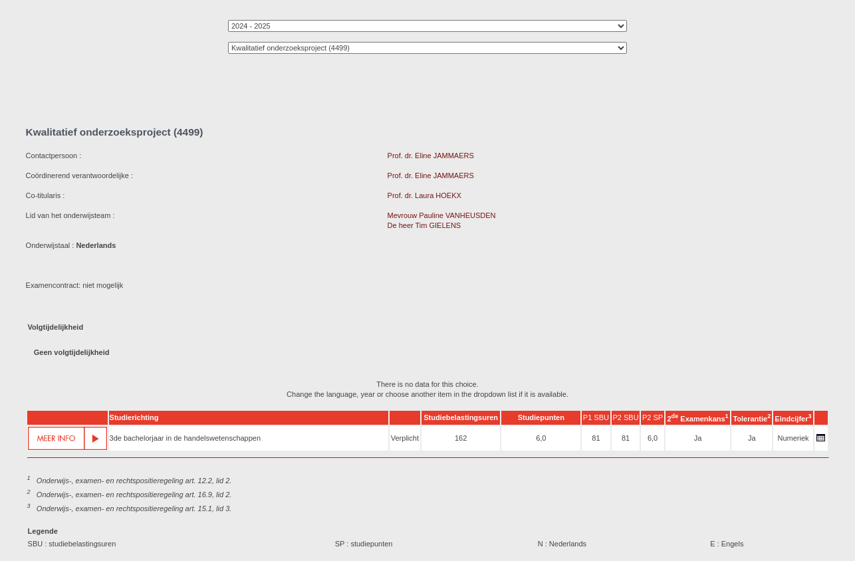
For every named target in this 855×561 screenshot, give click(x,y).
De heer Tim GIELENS (424, 225)
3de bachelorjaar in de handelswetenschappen (185, 438)
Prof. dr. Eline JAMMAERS (431, 156)
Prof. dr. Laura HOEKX (424, 195)
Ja (698, 438)
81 (596, 438)
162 (461, 438)
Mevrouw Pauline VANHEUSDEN (442, 215)
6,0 (541, 438)
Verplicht (405, 438)
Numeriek (792, 438)
